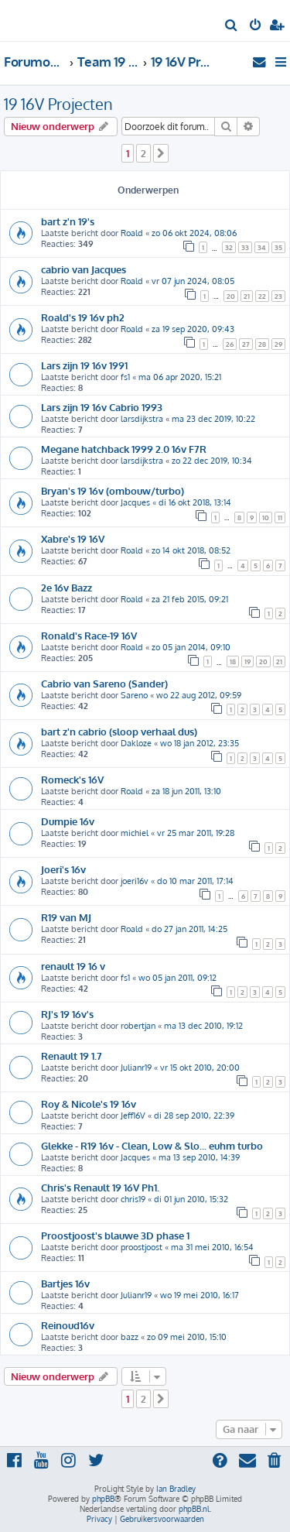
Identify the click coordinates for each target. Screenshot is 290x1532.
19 (247, 661)
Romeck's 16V (72, 779)
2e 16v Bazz (66, 587)
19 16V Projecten (58, 104)
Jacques (135, 502)
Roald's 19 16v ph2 (83, 317)
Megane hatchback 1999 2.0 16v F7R (123, 448)
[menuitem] (231, 26)
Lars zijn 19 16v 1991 (84, 365)
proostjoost (141, 1247)
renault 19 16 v (73, 965)
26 (230, 344)
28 (262, 344)
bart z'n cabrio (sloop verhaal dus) (119, 731)
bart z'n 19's (67, 221)
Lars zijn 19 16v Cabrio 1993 (101, 406)
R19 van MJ (66, 917)
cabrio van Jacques (83, 269)
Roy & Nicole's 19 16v (88, 1103)
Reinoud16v (67, 1325)
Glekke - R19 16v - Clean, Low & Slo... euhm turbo (152, 1145)
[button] (161, 153)
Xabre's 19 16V (72, 538)
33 (245, 247)
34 (262, 247)
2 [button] (143, 153)
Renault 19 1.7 (71, 1055)
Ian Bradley (176, 1488)
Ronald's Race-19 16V (89, 635)
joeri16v (134, 881)
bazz (129, 1337)
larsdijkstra (142, 418)
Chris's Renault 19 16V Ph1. (100, 1187)
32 (229, 247)
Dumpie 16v (67, 821)
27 (246, 344)
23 (278, 296)
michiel (134, 833)
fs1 (125, 377)
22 (262, 296)
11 (280, 517)
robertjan (138, 1025)
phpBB (103, 1498)
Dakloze (136, 743)
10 (265, 517)
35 (278, 247)
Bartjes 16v (65, 1283)
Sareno (134, 695)
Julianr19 (136, 1067)
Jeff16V (133, 1115)
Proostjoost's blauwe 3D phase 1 (115, 1235)
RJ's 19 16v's (67, 1013)
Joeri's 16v (63, 869)
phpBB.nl (194, 1508)
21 (247, 296)
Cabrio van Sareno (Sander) (104, 683)
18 (233, 661)
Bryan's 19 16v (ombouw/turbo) (112, 490)
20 (231, 296)
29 (278, 344)
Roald (132, 233)
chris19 (133, 1199)
